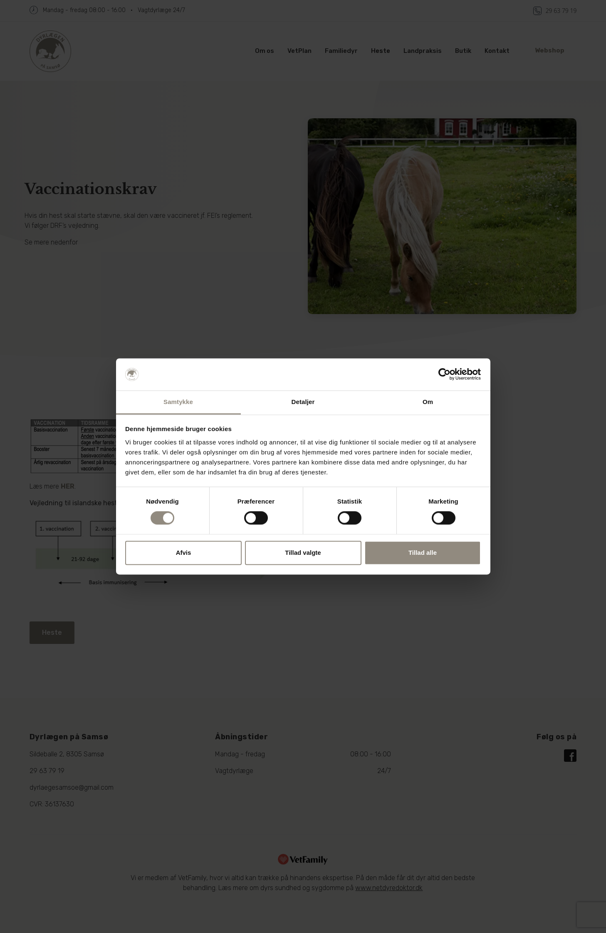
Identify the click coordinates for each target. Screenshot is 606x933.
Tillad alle (422, 552)
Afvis (183, 552)
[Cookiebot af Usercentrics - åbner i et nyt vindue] (444, 374)
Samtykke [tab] (178, 401)
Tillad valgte (303, 552)
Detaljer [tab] (303, 401)
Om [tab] (428, 401)
